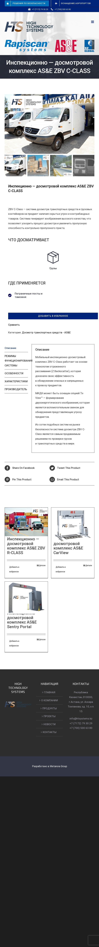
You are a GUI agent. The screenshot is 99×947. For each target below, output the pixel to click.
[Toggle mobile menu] (92, 21)
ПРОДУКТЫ (49, 708)
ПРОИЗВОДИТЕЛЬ (16, 389)
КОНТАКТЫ (49, 732)
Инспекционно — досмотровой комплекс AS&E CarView (69, 546)
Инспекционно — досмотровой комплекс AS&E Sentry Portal (23, 619)
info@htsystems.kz (81, 718)
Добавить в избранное (14, 569)
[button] (53, 316)
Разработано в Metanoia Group (49, 766)
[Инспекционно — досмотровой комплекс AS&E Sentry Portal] (26, 599)
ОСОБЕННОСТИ (14, 373)
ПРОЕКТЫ (50, 716)
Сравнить (14, 324)
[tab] (16, 348)
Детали (42, 565)
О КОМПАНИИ (49, 700)
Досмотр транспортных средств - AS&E (46, 332)
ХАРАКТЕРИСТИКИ (16, 381)
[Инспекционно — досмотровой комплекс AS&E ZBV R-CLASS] (26, 522)
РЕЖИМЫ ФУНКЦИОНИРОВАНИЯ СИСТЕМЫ (16, 360)
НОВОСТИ (49, 724)
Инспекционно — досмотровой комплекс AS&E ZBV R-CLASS (26, 546)
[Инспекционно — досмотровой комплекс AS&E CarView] (72, 526)
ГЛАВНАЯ (49, 692)
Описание (10, 348)
